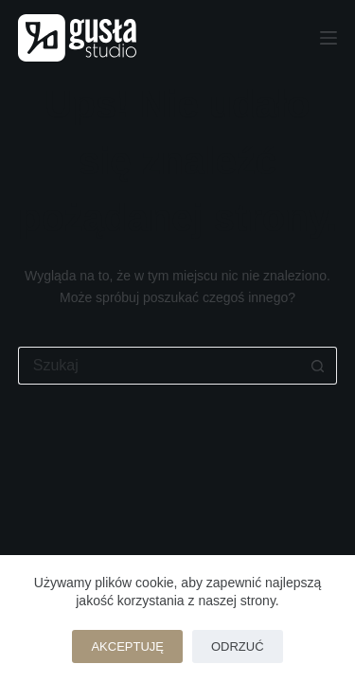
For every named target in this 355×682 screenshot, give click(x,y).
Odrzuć (237, 646)
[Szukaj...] (159, 366)
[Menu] (328, 37)
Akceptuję (127, 646)
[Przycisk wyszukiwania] (318, 366)
